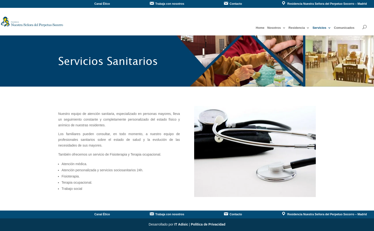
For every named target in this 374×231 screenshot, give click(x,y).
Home (260, 27)
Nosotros (274, 27)
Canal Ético (102, 3)
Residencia (297, 27)
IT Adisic (181, 224)
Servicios (319, 27)
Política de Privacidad (208, 224)
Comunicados (344, 27)
